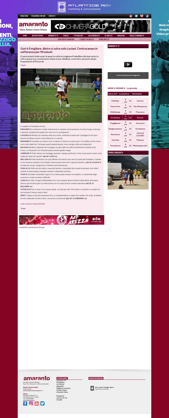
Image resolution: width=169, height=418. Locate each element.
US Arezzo (60, 384)
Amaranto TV (53, 36)
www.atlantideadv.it (29, 400)
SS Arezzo (108, 36)
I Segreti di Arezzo (86, 39)
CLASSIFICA (124, 94)
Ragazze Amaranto (137, 36)
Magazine (121, 36)
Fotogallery (78, 36)
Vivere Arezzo (104, 39)
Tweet (22, 65)
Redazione (24, 16)
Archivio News (37, 36)
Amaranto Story (62, 392)
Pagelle (66, 36)
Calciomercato (93, 36)
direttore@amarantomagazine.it (32, 390)
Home (25, 36)
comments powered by (32, 227)
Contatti (52, 16)
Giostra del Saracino (66, 39)
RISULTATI (112, 94)
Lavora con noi (61, 398)
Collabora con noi (38, 16)
